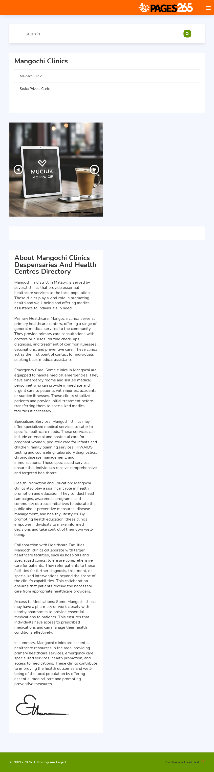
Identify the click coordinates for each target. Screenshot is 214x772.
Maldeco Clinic (31, 76)
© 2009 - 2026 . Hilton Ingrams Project (38, 762)
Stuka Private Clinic (34, 88)
